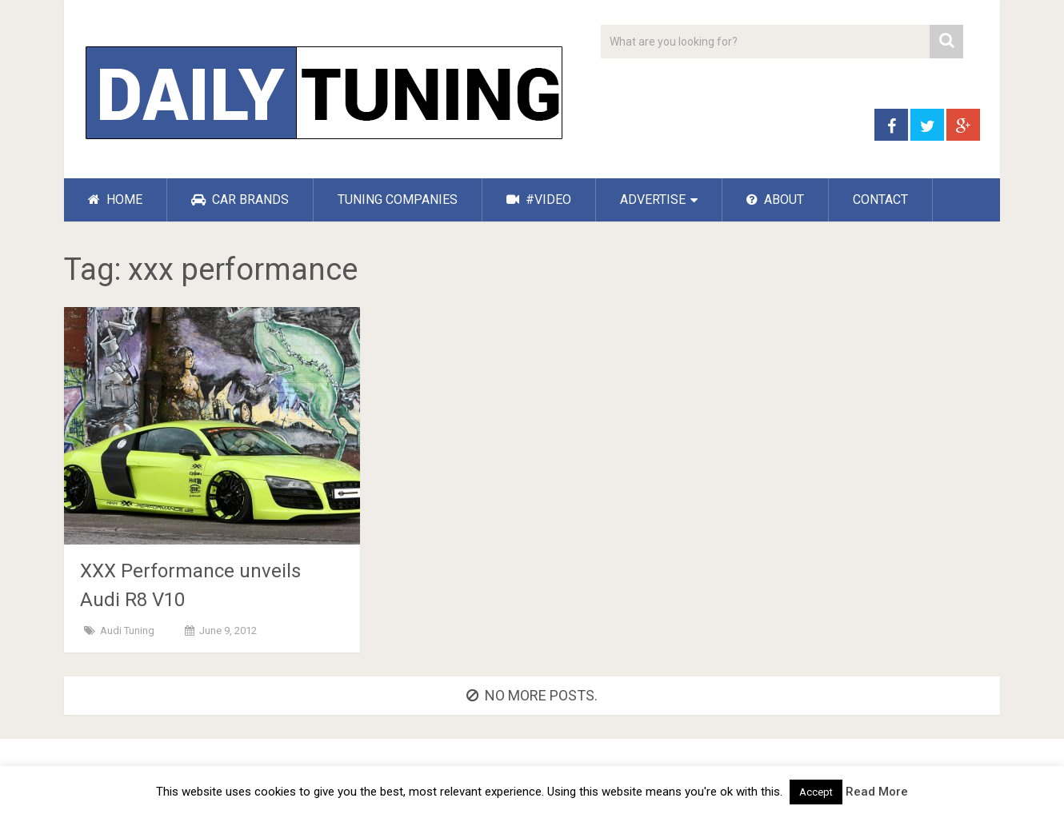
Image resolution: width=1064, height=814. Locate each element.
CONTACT (880, 199)
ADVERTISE (653, 199)
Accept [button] (816, 792)
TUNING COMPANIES (398, 199)
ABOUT (775, 199)
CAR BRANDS (240, 199)
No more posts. (532, 695)
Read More (877, 791)
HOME (115, 199)
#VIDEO (538, 199)
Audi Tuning (127, 630)
